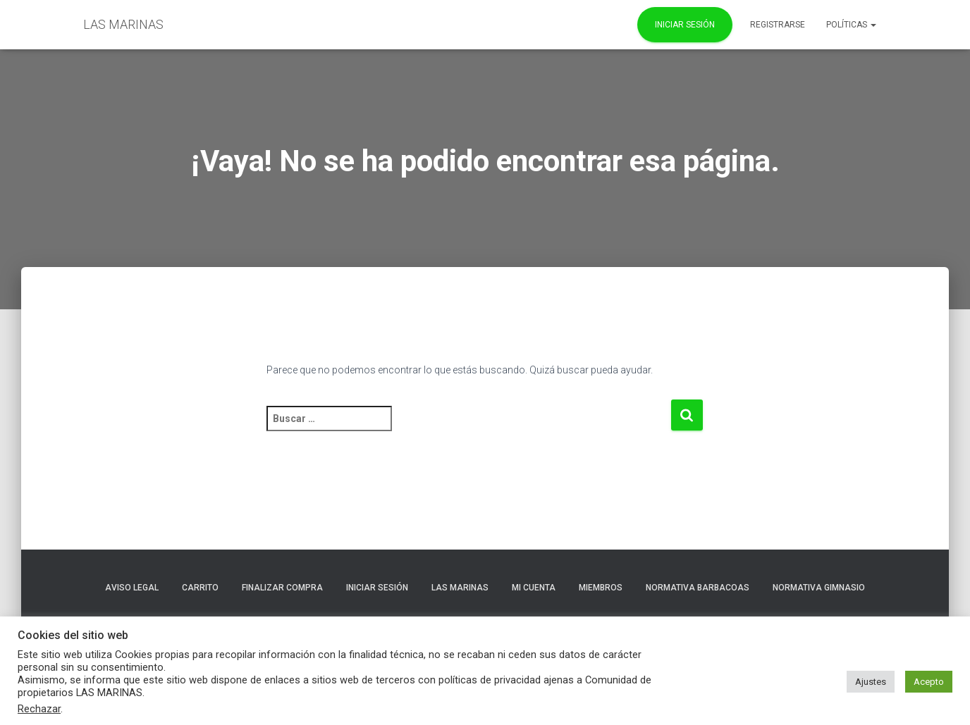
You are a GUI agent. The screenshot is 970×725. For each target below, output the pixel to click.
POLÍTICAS (851, 25)
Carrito (200, 588)
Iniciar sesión (377, 588)
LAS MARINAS (460, 588)
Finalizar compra (282, 588)
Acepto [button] (929, 681)
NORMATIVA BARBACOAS (697, 588)
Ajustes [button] (870, 681)
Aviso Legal (132, 588)
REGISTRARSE (777, 25)
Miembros (600, 588)
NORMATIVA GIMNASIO (819, 588)
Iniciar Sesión (685, 25)
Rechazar (39, 708)
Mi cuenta (533, 588)
